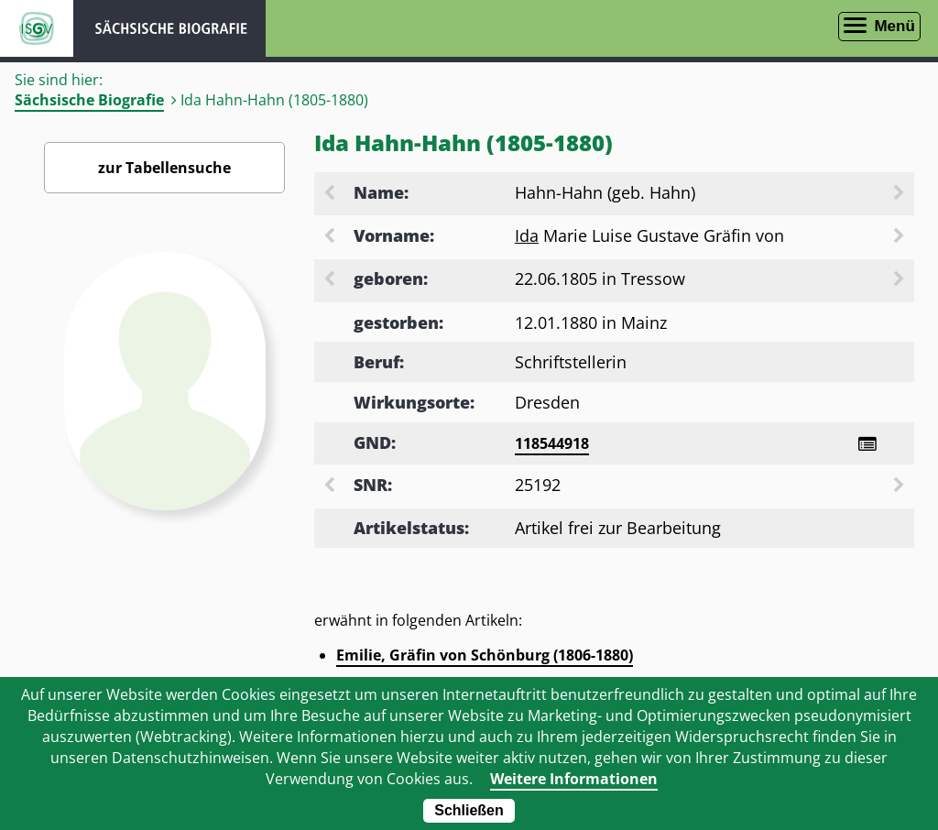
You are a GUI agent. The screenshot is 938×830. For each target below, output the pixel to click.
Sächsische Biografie (89, 100)
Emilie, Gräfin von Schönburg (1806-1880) (484, 655)
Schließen (469, 810)
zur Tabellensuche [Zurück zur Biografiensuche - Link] (164, 168)
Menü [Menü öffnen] (894, 26)
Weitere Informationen (574, 779)
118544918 (552, 443)
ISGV (36, 28)
